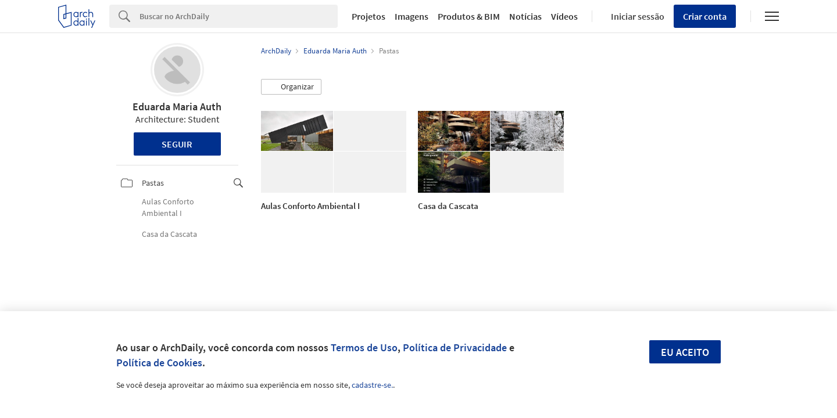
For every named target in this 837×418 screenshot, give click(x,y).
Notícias (525, 16)
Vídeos (564, 16)
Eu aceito (685, 352)
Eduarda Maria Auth (177, 106)
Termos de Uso (364, 347)
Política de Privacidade (455, 347)
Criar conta (705, 16)
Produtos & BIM (469, 16)
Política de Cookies (159, 362)
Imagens (411, 16)
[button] (291, 87)
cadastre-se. (372, 385)
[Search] (239, 16)
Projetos (368, 16)
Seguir (177, 144)
